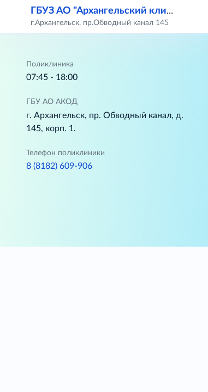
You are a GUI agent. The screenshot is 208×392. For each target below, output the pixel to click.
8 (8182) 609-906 (59, 166)
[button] (192, 16)
